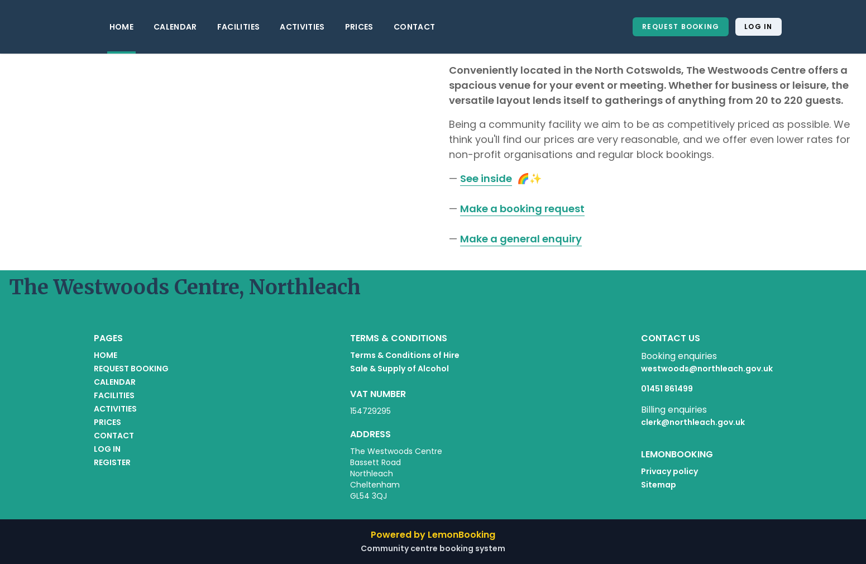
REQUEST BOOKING (680, 26)
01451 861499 (667, 388)
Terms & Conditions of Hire (405, 355)
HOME (121, 26)
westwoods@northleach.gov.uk (707, 368)
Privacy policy (669, 471)
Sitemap (658, 484)
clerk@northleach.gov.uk (693, 422)
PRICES (359, 26)
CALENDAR (175, 26)
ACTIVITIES (302, 26)
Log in (758, 26)
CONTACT (414, 26)
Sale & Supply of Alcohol (399, 368)
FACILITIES (238, 26)
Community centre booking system (433, 548)
